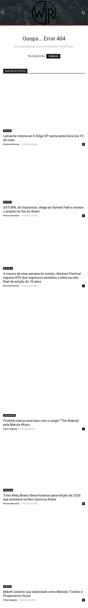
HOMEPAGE (53, 56)
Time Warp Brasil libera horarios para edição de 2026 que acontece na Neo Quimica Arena (42, 497)
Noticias (7, 131)
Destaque (8, 268)
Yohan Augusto (10, 429)
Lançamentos (9, 415)
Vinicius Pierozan (11, 144)
